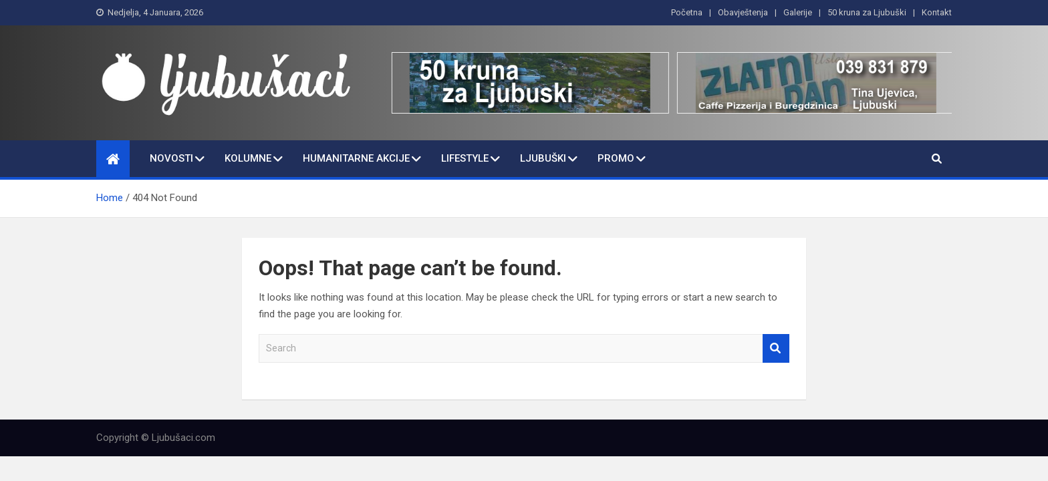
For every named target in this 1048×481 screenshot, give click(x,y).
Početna (686, 12)
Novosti (171, 158)
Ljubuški (543, 158)
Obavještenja (743, 12)
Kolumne (248, 158)
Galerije (797, 12)
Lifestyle (465, 158)
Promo (616, 158)
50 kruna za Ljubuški (866, 12)
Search (776, 348)
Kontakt (937, 12)
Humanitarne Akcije (356, 158)
